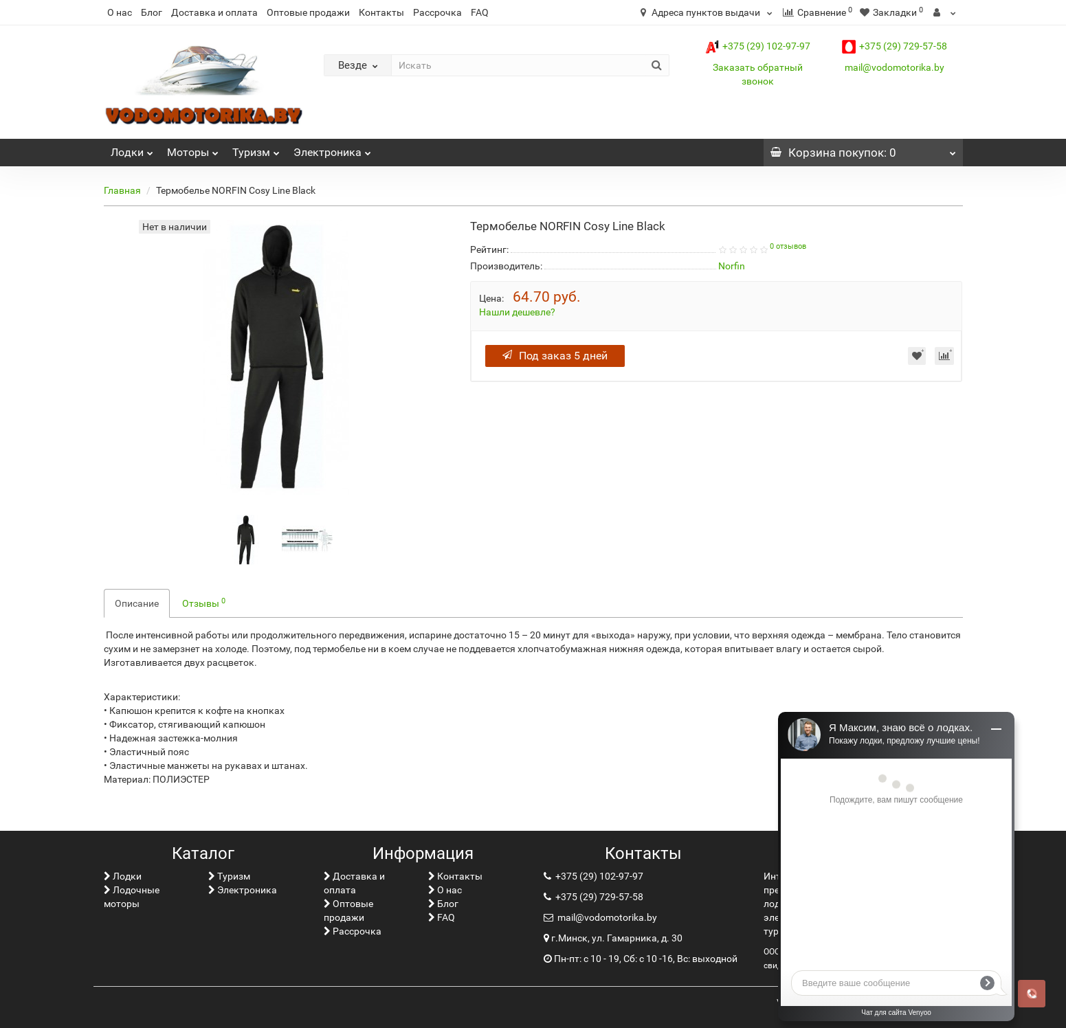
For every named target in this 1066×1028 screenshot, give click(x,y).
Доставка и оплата (214, 12)
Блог (151, 12)
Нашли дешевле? (517, 311)
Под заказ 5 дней (555, 355)
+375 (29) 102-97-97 (757, 46)
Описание (137, 603)
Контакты (381, 12)
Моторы (193, 149)
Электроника (332, 149)
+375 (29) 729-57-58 (894, 46)
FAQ (480, 12)
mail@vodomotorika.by (894, 67)
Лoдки (132, 149)
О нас (119, 12)
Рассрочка (437, 12)
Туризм (256, 149)
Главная (122, 190)
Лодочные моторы (131, 896)
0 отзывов (788, 246)
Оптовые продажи (308, 12)
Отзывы (203, 602)
